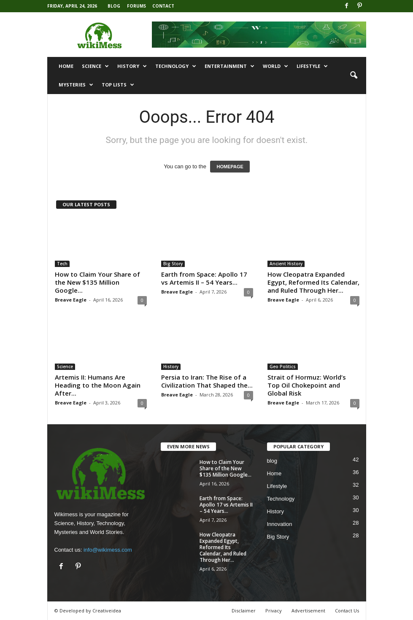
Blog (114, 6)
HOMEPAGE (229, 166)
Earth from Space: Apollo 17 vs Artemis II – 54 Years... (204, 278)
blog (272, 461)
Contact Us (347, 610)
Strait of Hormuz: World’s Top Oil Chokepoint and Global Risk (306, 385)
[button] (353, 75)
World (275, 66)
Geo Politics (283, 366)
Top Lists (118, 84)
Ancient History (286, 264)
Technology (175, 66)
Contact (163, 6)
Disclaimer (244, 610)
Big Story (173, 264)
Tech (62, 264)
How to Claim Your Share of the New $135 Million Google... (97, 282)
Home (66, 66)
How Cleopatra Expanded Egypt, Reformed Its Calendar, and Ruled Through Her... (313, 282)
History (132, 66)
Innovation (279, 524)
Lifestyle (312, 66)
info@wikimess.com (108, 550)
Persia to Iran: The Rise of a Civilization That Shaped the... (207, 381)
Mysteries (76, 84)
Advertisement (308, 610)
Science (95, 66)
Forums (136, 6)
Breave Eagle (70, 300)
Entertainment (229, 66)
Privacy (273, 610)
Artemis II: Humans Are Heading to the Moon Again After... (97, 385)
